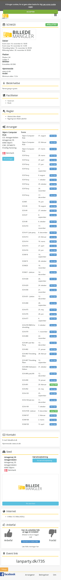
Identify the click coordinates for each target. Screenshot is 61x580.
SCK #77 (25, 318)
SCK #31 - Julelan (28, 296)
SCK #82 (25, 349)
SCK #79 (25, 332)
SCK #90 (25, 380)
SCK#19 (25, 261)
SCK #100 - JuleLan (29, 411)
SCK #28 (25, 279)
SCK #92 (25, 389)
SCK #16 (25, 250)
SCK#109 (25, 424)
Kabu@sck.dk (12, 440)
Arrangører (30, 575)
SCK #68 (25, 303)
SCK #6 (24, 206)
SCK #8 (24, 221)
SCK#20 (25, 265)
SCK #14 (25, 241)
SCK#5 (24, 202)
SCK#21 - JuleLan (28, 272)
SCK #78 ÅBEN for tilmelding (28, 326)
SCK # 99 (25, 406)
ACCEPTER (30, 12)
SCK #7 (24, 215)
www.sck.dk (6, 71)
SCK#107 (25, 415)
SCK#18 (25, 254)
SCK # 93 (25, 393)
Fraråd (52, 540)
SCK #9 (24, 210)
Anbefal (8, 540)
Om (54, 575)
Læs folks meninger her (30, 546)
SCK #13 (25, 237)
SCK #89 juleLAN (28, 373)
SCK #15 (25, 246)
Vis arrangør (8, 159)
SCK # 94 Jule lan (28, 400)
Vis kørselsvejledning (44, 460)
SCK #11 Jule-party (28, 232)
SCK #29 (25, 285)
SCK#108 (25, 420)
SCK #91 (25, 384)
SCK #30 (25, 290)
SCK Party (25, 155)
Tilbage (4, 569)
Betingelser (44, 575)
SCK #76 (25, 314)
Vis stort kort (30, 503)
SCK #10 (25, 226)
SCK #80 (25, 336)
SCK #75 (25, 309)
